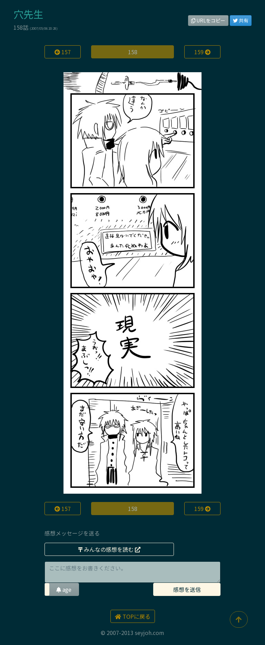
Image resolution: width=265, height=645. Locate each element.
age (63, 589)
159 (202, 52)
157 (63, 52)
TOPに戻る (132, 616)
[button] (62, 589)
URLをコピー (208, 20)
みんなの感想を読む (109, 549)
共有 (240, 20)
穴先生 (28, 14)
